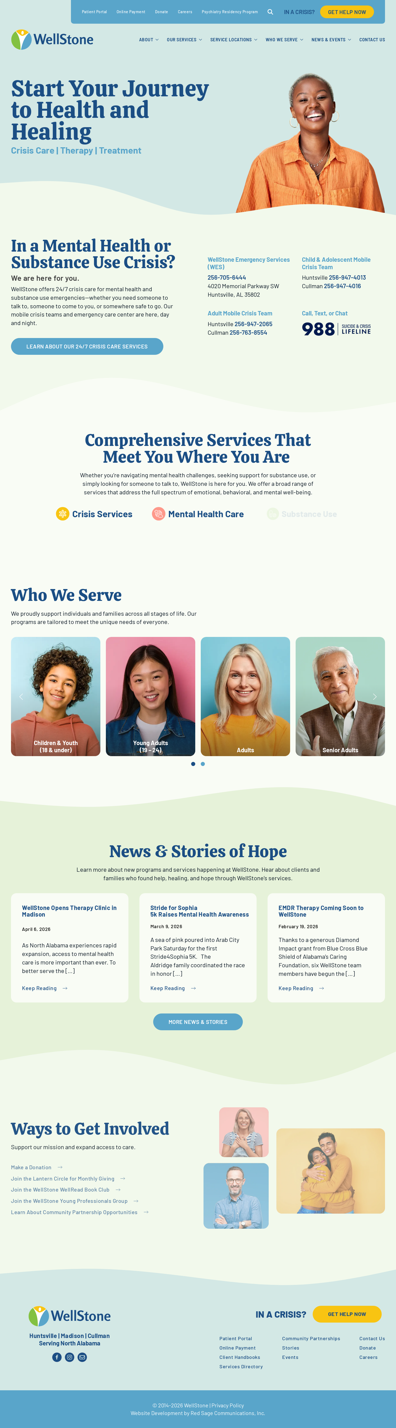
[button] (32, 697)
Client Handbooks (239, 1357)
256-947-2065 (254, 323)
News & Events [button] (331, 39)
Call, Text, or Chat (325, 313)
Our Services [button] (184, 39)
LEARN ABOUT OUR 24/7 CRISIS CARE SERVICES (87, 346)
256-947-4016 (342, 285)
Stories (290, 1348)
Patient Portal (94, 11)
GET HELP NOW (347, 12)
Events (290, 1357)
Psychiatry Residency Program (230, 11)
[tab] (204, 764)
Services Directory (241, 1366)
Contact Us (372, 39)
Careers (185, 11)
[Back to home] (52, 39)
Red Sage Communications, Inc (227, 1413)
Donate (161, 11)
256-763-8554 (248, 332)
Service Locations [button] (233, 39)
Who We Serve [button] (284, 39)
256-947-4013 (347, 277)
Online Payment (131, 11)
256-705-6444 (227, 277)
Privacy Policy (227, 1405)
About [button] (149, 39)
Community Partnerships (311, 1338)
